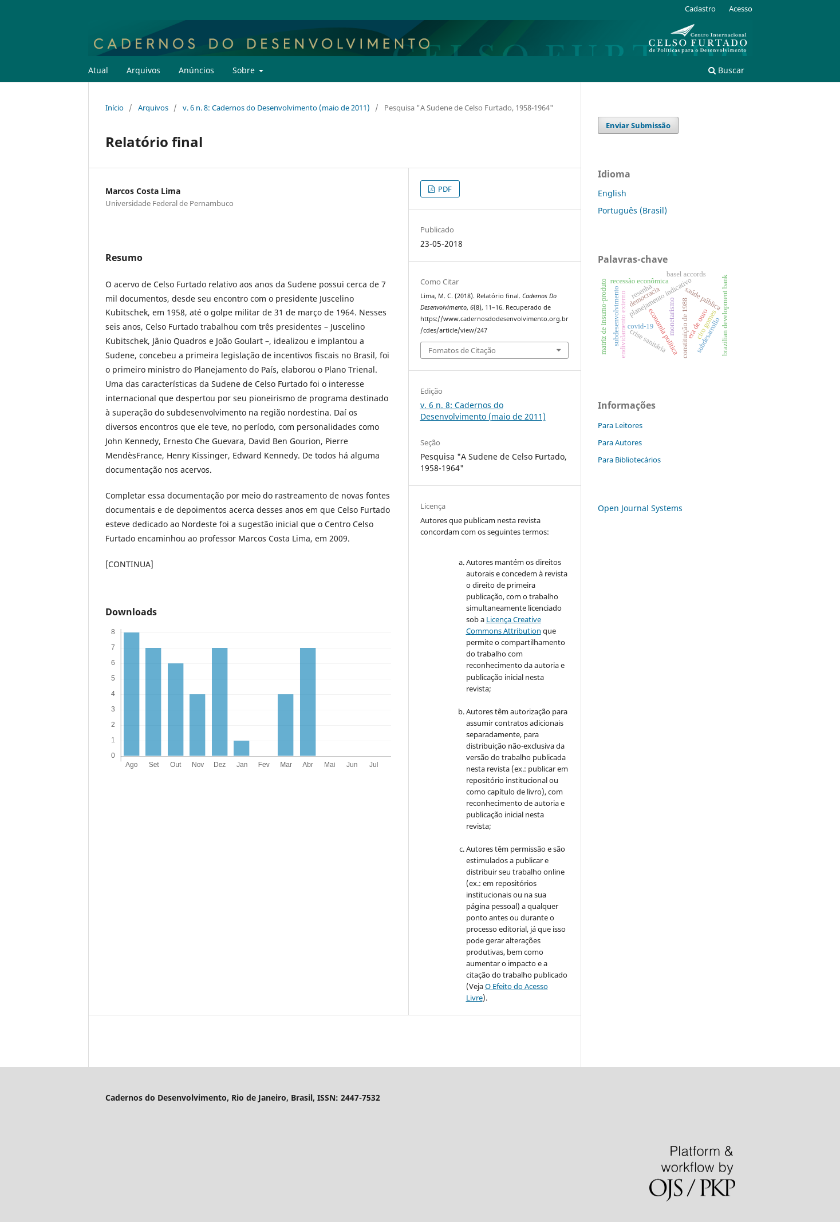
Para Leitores (620, 425)
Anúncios (196, 70)
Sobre (244, 70)
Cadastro (700, 8)
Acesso (740, 8)
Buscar (726, 70)
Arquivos (143, 70)
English (612, 193)
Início (114, 107)
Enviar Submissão (638, 125)
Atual (98, 70)
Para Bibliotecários (629, 459)
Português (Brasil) (632, 210)
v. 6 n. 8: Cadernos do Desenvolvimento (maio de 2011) (276, 107)
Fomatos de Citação (462, 350)
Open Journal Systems (640, 508)
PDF (444, 189)
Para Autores (620, 442)
